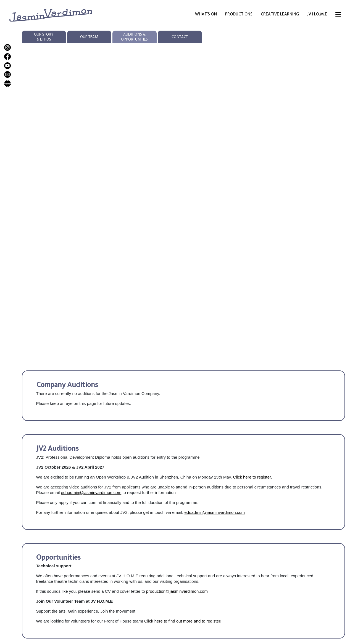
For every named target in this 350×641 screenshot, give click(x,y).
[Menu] (338, 15)
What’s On (206, 14)
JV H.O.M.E (317, 14)
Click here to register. (252, 477)
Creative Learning (280, 14)
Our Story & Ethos (44, 37)
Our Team (89, 36)
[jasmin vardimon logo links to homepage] (50, 14)
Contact (180, 36)
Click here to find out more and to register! (182, 621)
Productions (238, 14)
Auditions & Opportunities (134, 37)
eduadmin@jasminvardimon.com (91, 492)
